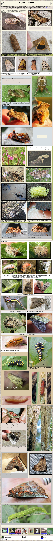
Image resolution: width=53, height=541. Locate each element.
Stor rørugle (3, 390)
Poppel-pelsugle (22, 334)
